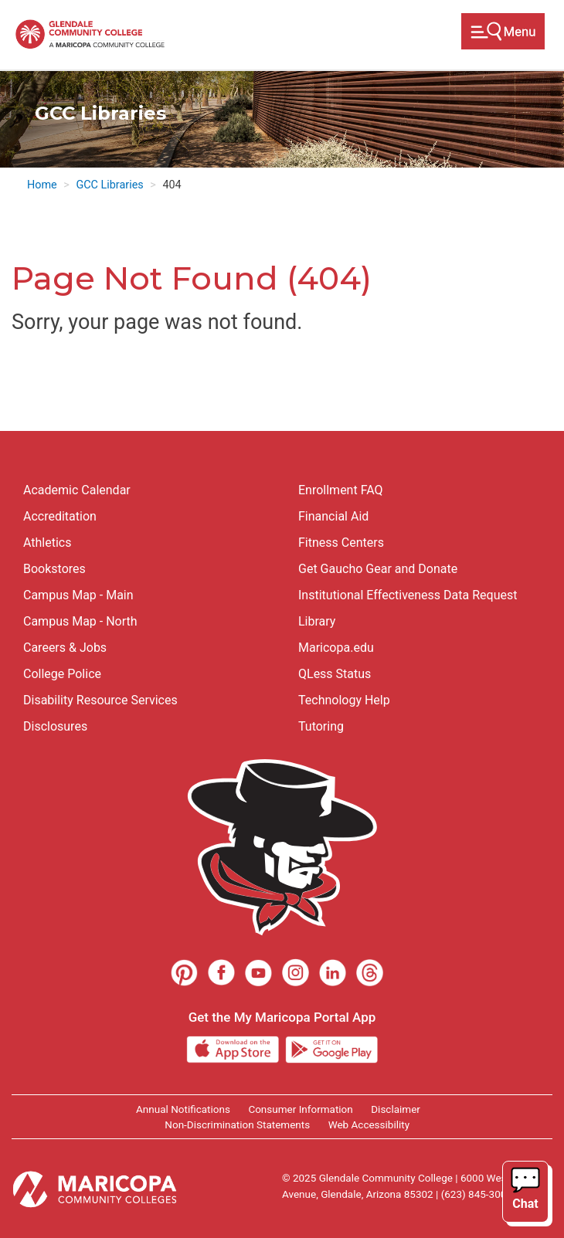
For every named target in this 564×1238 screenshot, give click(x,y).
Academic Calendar (77, 490)
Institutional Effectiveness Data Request (407, 595)
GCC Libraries (109, 185)
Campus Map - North (80, 621)
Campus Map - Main (78, 595)
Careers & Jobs (65, 647)
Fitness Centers (341, 542)
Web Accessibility (368, 1124)
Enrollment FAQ (340, 490)
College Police (62, 673)
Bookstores (54, 568)
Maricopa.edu (336, 647)
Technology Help (344, 700)
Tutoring (321, 726)
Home (42, 185)
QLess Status (334, 673)
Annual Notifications (183, 1109)
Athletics (47, 542)
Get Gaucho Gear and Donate (377, 568)
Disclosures (55, 726)
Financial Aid (333, 516)
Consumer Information (300, 1109)
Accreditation (60, 516)
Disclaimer (395, 1109)
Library (316, 621)
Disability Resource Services (100, 700)
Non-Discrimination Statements (237, 1124)
